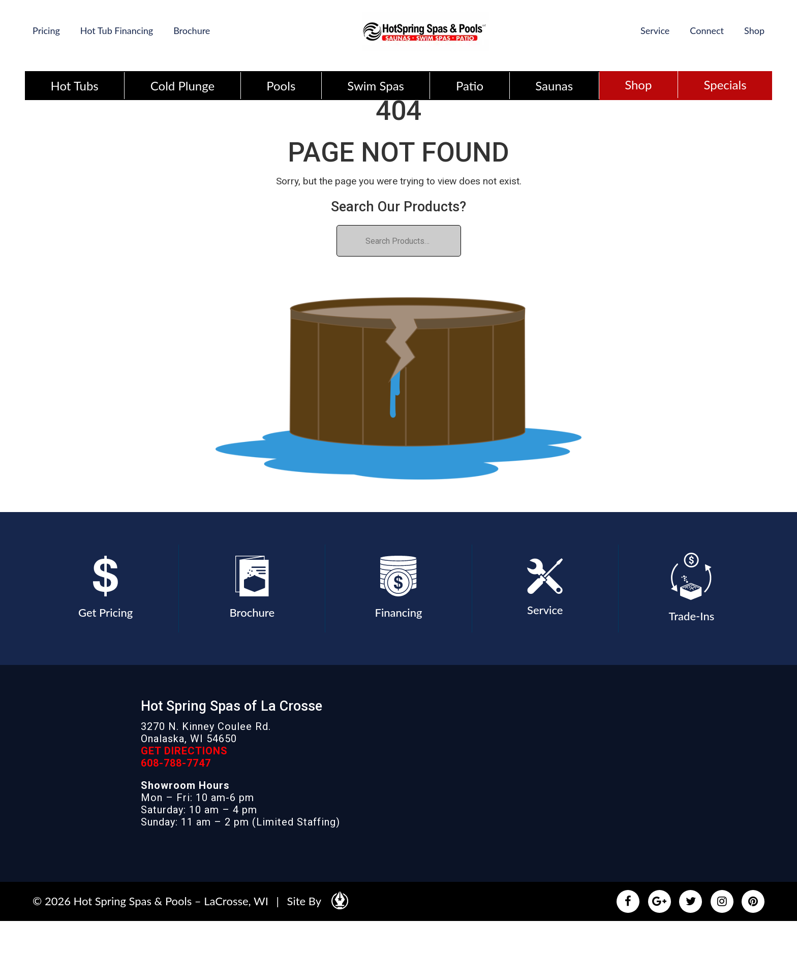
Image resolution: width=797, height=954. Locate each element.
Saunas (554, 85)
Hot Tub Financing (116, 30)
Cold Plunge (182, 85)
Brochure (191, 30)
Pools (280, 85)
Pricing (46, 30)
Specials (724, 84)
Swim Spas (375, 85)
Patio (469, 85)
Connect (707, 30)
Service (654, 30)
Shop (754, 30)
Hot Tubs (75, 85)
